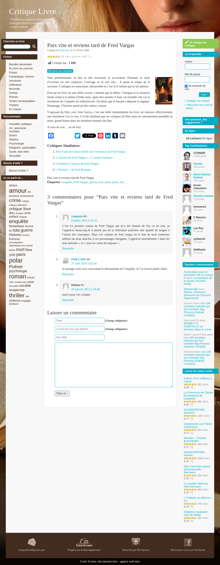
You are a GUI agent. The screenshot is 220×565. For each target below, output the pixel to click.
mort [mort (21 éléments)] (20, 249)
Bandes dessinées (20, 64)
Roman (13, 97)
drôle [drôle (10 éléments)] (27, 213)
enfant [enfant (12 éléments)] (13, 216)
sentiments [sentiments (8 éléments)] (20, 282)
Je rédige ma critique (195, 43)
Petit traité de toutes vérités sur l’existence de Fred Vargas (90, 151)
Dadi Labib (78, 259)
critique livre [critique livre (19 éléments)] (20, 209)
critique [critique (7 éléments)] (25, 201)
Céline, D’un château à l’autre (198, 380)
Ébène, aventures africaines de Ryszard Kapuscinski (197, 295)
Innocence (64, 50)
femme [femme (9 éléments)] (29, 226)
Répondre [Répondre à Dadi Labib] (68, 274)
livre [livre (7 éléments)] (23, 245)
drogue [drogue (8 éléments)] (19, 213)
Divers (13, 135)
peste (115, 182)
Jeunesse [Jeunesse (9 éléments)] (15, 245)
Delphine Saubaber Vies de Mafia (196, 513)
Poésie (13, 92)
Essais (13, 72)
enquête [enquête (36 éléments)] (18, 221)
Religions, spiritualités (22, 147)
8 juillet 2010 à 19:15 (84, 220)
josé (100, 182)
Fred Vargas (81, 182)
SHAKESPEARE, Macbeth (194, 411)
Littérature (15, 84)
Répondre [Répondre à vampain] (68, 248)
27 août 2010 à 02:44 (84, 263)
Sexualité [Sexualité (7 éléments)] (13, 286)
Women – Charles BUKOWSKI (195, 439)
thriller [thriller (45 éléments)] (16, 295)
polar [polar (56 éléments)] (16, 260)
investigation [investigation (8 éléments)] (16, 242)
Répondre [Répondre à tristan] (68, 300)
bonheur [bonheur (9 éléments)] (14, 195)
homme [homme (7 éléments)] (26, 235)
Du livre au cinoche (21, 68)
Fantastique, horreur (21, 76)
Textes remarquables (22, 101)
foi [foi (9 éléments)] (10, 230)
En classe (15, 109)
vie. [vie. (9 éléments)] (27, 296)
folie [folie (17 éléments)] (16, 230)
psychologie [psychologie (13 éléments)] (18, 271)
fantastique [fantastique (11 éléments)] (16, 226)
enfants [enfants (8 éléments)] (23, 216)
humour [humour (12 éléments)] (14, 239)
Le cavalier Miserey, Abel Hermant (196, 485)
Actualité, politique (20, 124)
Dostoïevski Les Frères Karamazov (198, 425)
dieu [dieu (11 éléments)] (12, 213)
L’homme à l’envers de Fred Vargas (77, 163)
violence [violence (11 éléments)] (14, 300)
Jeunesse (15, 80)
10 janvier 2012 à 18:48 (85, 289)
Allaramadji (190, 289)
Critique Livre (32, 11)
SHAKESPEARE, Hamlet (194, 454)
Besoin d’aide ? (18, 170)
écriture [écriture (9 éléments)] (13, 303)
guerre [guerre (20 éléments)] (27, 230)
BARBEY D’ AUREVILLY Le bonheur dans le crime (197, 326)
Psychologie (16, 143)
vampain (76, 216)
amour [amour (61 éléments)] (18, 190)
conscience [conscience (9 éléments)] (27, 195)
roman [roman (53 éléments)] (17, 276)
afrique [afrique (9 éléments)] (13, 185)
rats (122, 182)
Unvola (197, 163)
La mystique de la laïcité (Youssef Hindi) (198, 281)
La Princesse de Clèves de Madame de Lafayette (198, 395)
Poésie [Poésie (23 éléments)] (16, 266)
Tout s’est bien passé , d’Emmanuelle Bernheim (197, 469)
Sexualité (14, 155)
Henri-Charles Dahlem (201, 176)
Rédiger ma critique (198, 100)
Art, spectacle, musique (18, 129)
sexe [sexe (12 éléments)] (30, 282)
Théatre (14, 105)
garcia (93, 182)
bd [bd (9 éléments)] (29, 191)
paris (107, 182)
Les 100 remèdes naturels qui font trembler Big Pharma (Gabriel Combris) (197, 309)
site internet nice (108, 561)
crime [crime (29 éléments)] (15, 200)
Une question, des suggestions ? (196, 121)
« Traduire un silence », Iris (198, 499)
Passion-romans (203, 195)
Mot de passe (192, 74)
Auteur (188, 61)
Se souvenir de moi (195, 87)
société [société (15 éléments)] (25, 286)
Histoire (13, 139)
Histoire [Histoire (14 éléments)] (15, 235)
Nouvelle (14, 88)
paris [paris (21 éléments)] (21, 254)
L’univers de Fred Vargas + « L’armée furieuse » (85, 157)
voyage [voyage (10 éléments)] (26, 300)
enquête (67, 182)
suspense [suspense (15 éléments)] (17, 290)
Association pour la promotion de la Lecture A (198, 274)
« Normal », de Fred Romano (73, 169)
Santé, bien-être (19, 151)
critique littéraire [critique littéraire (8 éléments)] (18, 205)
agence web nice (130, 561)
